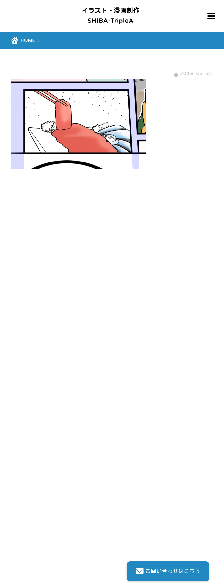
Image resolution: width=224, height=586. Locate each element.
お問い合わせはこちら (166, 571)
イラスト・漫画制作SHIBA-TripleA (110, 15)
